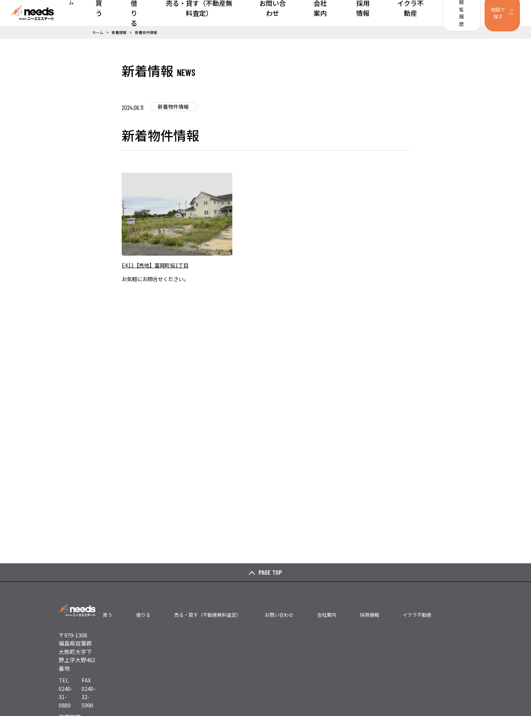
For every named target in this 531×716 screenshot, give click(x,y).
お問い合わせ (291, 13)
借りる (174, 13)
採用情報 (360, 13)
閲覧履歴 (447, 12)
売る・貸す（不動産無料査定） (229, 13)
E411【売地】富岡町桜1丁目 (155, 265)
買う (150, 13)
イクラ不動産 (397, 13)
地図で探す (492, 12)
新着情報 (119, 32)
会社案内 (328, 13)
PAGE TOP (270, 572)
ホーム (126, 13)
